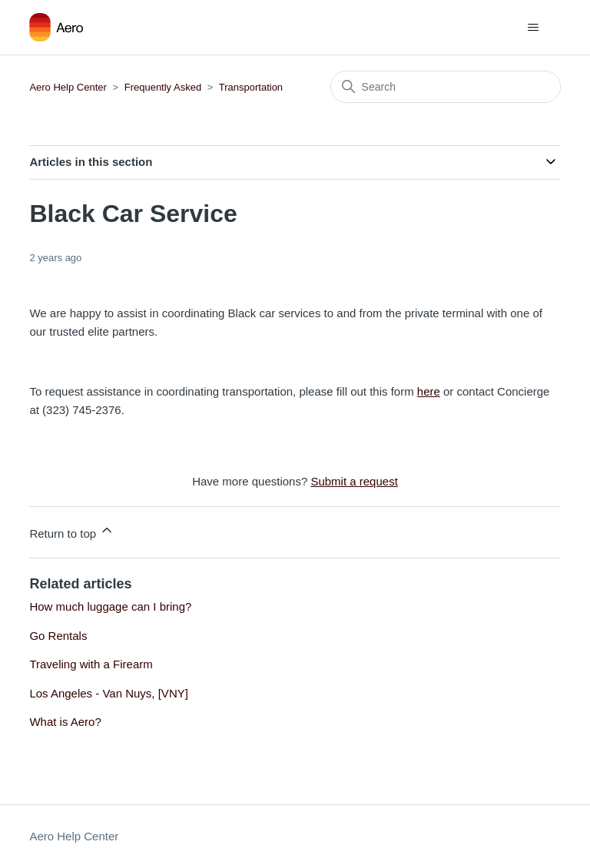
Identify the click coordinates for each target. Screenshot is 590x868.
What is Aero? (65, 721)
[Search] (445, 86)
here (428, 391)
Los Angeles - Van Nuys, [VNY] (108, 693)
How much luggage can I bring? (110, 606)
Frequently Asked (162, 87)
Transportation (251, 87)
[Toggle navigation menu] (533, 27)
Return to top (71, 531)
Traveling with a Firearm (90, 664)
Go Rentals (58, 635)
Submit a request (353, 481)
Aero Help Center (67, 87)
